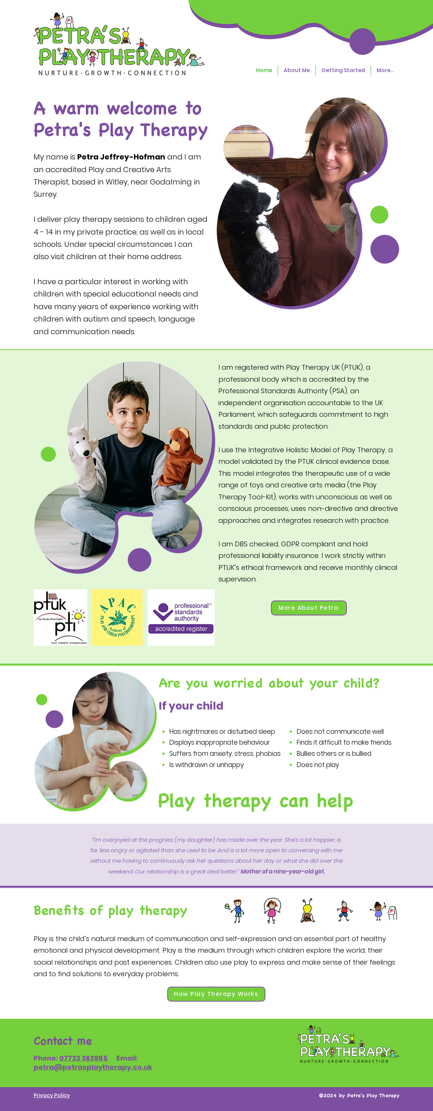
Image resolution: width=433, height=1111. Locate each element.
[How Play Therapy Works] (216, 994)
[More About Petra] (309, 608)
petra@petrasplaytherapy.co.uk (93, 1067)
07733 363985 (84, 1058)
